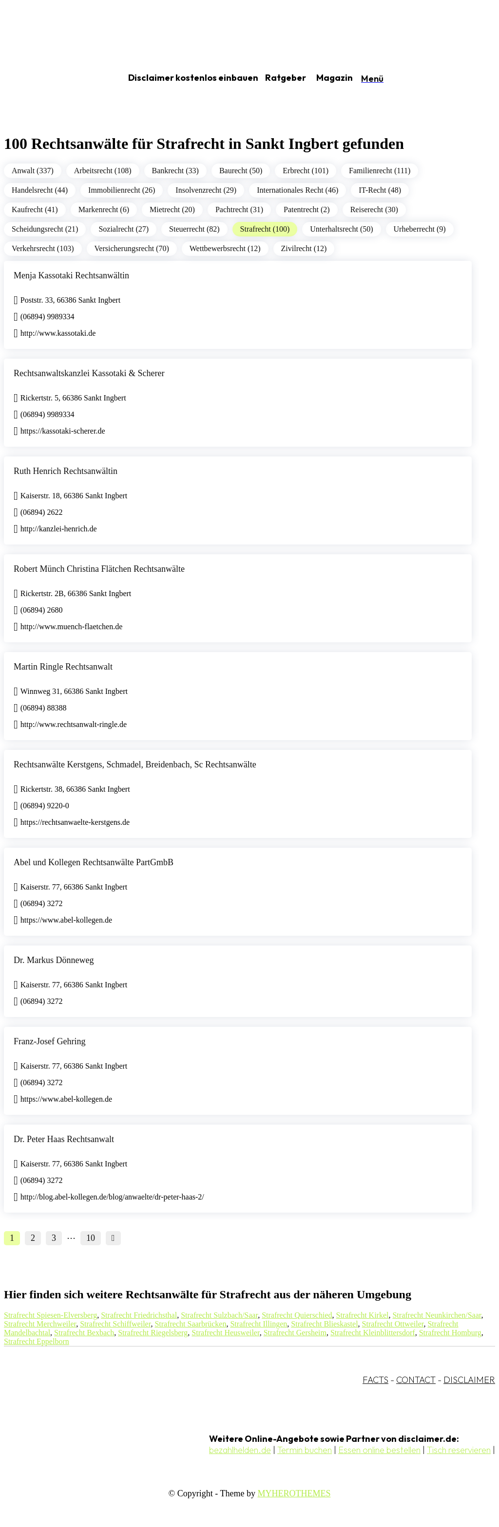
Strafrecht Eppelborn (36, 1341)
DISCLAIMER (469, 1379)
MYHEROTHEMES (293, 1493)
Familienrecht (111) (379, 170)
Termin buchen (304, 1449)
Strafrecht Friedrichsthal (139, 1315)
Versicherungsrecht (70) (132, 248)
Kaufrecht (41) (35, 209)
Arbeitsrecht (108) (103, 170)
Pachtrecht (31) (239, 209)
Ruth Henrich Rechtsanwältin (65, 471)
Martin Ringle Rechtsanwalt (63, 667)
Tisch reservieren (459, 1449)
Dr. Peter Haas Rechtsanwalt (64, 1139)
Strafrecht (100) (265, 229)
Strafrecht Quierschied (297, 1315)
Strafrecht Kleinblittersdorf (372, 1332)
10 (90, 1238)
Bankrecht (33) (175, 170)
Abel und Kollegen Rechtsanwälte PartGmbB (93, 862)
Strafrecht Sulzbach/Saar (219, 1315)
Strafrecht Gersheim (295, 1332)
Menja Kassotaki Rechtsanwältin (71, 275)
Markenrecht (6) (103, 209)
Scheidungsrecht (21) (45, 229)
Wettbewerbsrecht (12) (225, 248)
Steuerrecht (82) (194, 229)
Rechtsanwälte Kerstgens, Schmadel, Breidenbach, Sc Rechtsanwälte (135, 764)
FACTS (375, 1379)
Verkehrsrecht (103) (43, 248)
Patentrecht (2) (307, 209)
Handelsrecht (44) (40, 190)
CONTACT (416, 1379)
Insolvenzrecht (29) (205, 190)
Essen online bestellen (379, 1449)
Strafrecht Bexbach (84, 1332)
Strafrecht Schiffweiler (115, 1324)
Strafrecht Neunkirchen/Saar (436, 1315)
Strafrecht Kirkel (362, 1315)
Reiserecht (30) (374, 209)
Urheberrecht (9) (420, 229)
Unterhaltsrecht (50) (341, 229)
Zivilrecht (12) (304, 248)
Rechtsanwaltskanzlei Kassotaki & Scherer (89, 373)
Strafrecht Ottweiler (393, 1324)
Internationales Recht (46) (297, 190)
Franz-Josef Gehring (49, 1041)
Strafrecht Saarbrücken (190, 1324)
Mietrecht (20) (172, 209)
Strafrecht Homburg (450, 1332)
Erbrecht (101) (305, 170)
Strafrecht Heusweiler (225, 1332)
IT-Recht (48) (380, 190)
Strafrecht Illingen (258, 1324)
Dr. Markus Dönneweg (54, 960)
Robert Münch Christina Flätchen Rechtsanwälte (99, 569)
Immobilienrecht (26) (121, 190)
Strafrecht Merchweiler (40, 1324)
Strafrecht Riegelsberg (153, 1332)
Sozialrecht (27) (123, 229)
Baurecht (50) (240, 170)
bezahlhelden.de (240, 1449)
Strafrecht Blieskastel (324, 1324)
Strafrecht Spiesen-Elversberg (50, 1315)
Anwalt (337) (33, 170)
